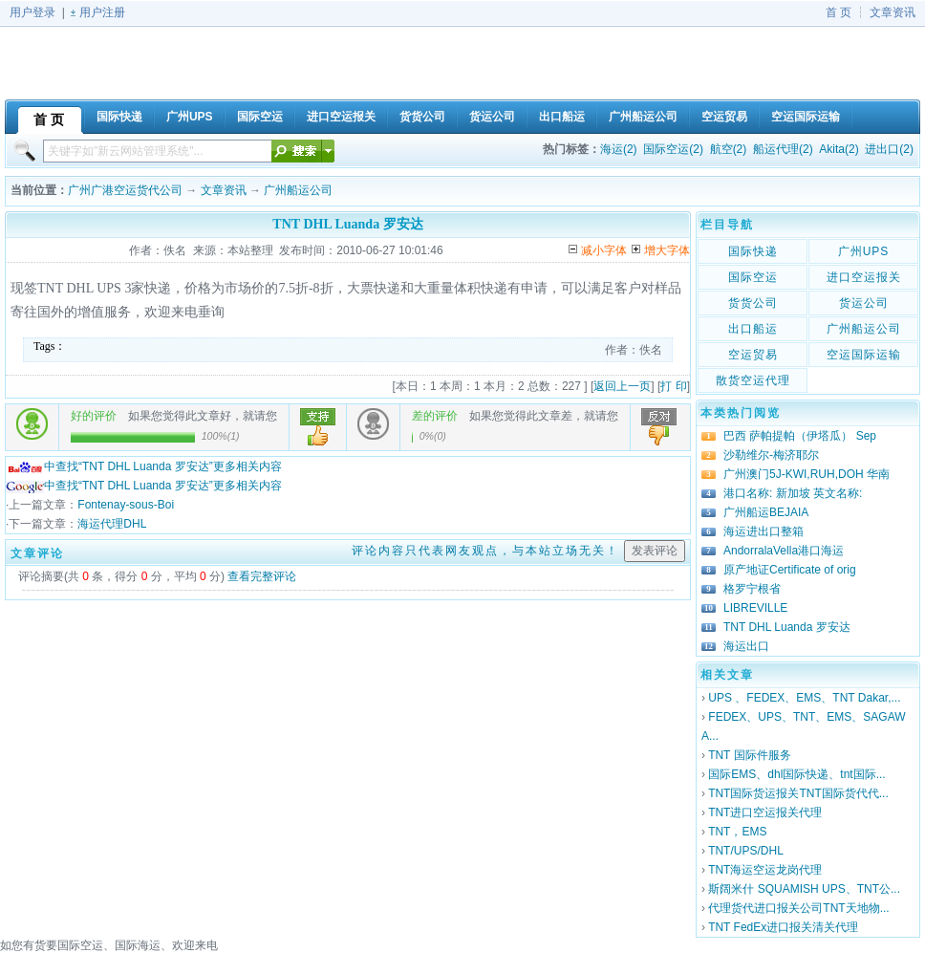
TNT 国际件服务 (749, 755)
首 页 (838, 12)
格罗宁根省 (752, 589)
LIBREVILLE (755, 608)
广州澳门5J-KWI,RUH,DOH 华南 (806, 474)
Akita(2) (838, 149)
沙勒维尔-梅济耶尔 (771, 455)
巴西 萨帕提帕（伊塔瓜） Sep (799, 436)
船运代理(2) (783, 149)
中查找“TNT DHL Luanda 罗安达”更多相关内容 (144, 466)
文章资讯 (892, 12)
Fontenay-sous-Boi (125, 504)
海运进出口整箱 (763, 531)
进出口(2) (889, 149)
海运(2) (618, 149)
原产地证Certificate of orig (789, 569)
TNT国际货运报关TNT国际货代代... (798, 793)
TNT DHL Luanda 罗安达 (786, 627)
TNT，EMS (737, 831)
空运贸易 (753, 354)
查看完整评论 (261, 576)
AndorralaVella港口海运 (783, 550)
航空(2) (728, 149)
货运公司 (864, 303)
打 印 (673, 386)
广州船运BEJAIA (765, 512)
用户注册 (102, 12)
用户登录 (32, 12)
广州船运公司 (298, 190)
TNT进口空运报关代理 (765, 812)
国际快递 (753, 251)
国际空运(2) (673, 149)
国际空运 (753, 277)
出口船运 (753, 329)
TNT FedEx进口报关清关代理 (783, 927)
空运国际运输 (864, 354)
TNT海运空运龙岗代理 (765, 870)
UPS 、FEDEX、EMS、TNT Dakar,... (804, 697)
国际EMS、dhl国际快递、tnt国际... (796, 774)
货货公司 (753, 303)
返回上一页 (622, 386)
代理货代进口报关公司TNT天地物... (798, 908)
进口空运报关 (864, 277)
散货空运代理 (753, 380)
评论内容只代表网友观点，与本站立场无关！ (485, 550)
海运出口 (746, 646)
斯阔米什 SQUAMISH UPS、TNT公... (804, 889)
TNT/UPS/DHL (746, 850)
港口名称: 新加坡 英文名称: (792, 493)
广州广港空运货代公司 (125, 190)
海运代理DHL (111, 524)
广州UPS (864, 251)
